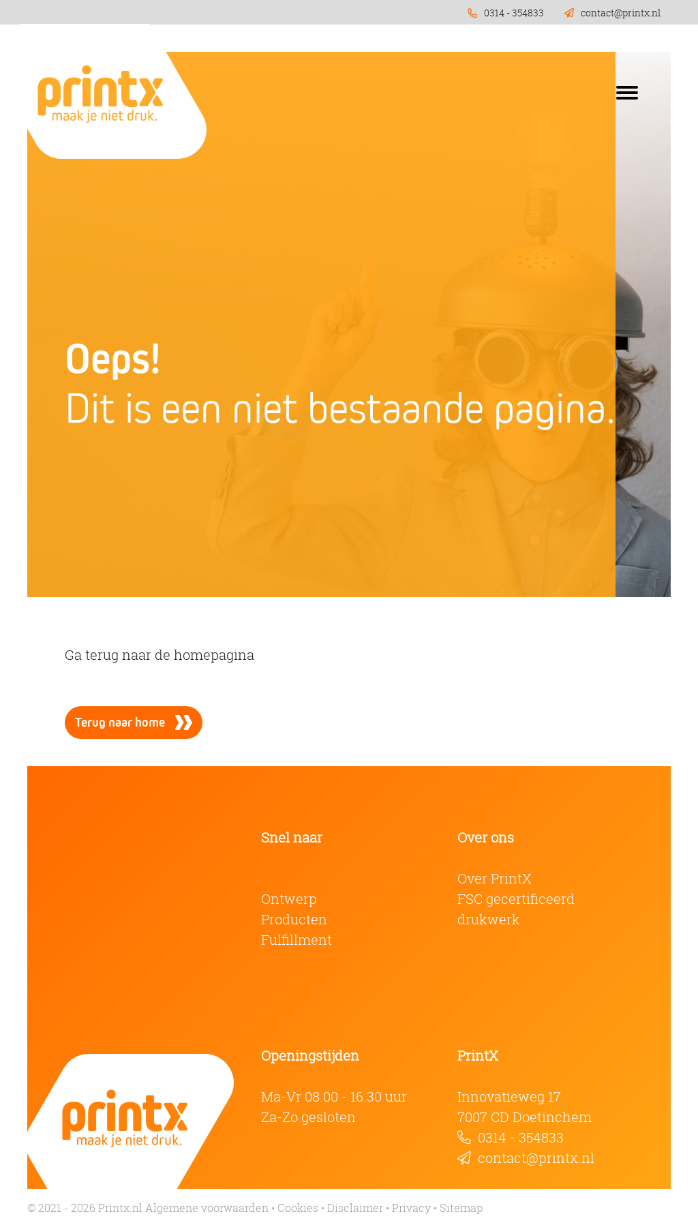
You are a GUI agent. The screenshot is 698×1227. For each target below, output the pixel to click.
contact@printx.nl (536, 1158)
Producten (294, 919)
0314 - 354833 (521, 1137)
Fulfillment (296, 939)
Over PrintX (494, 878)
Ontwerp (289, 899)
